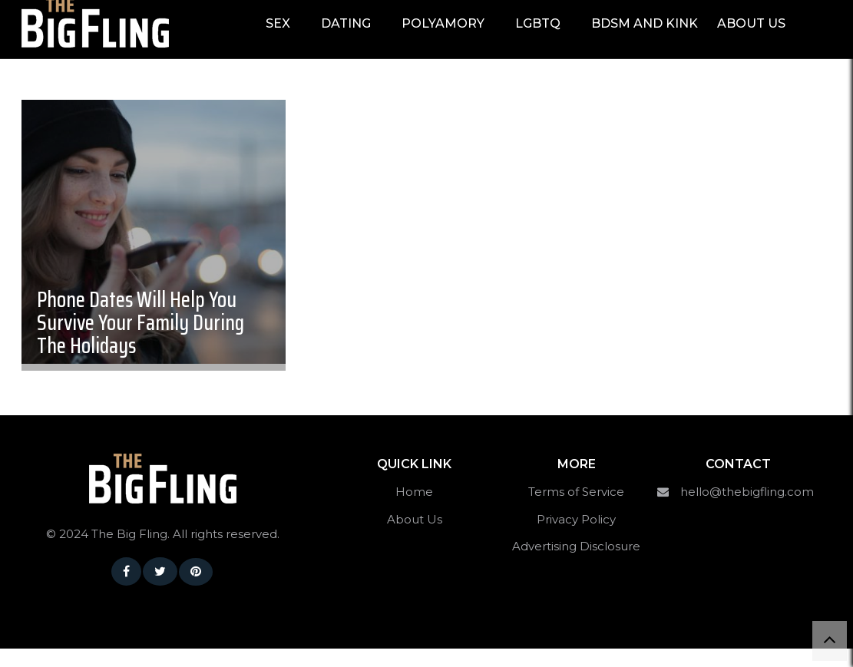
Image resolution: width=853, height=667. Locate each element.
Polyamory (443, 39)
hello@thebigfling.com (747, 510)
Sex (278, 39)
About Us (751, 39)
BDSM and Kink (644, 39)
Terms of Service (576, 510)
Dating (346, 39)
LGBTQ (537, 39)
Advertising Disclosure (576, 564)
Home (414, 510)
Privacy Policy (576, 537)
